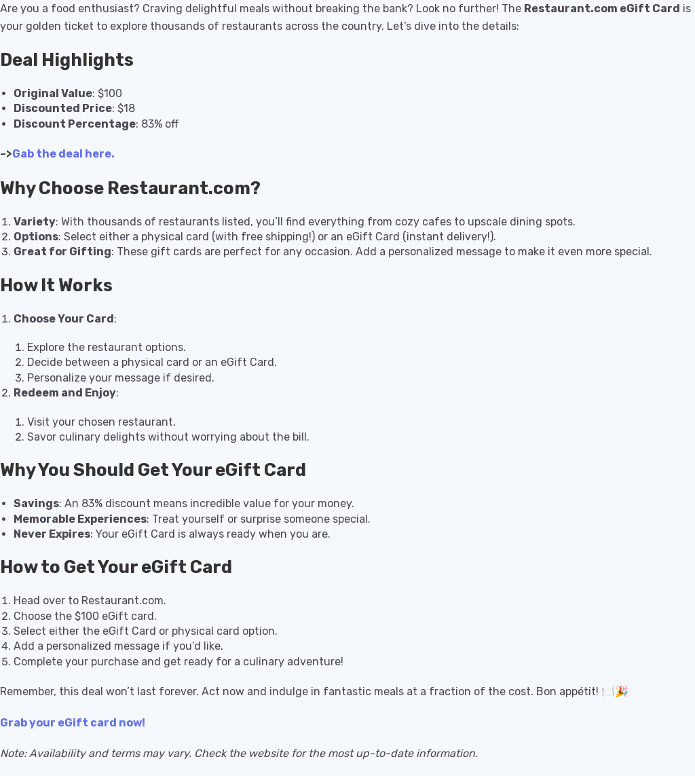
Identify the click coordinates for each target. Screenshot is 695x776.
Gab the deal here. (63, 153)
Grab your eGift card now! (72, 722)
